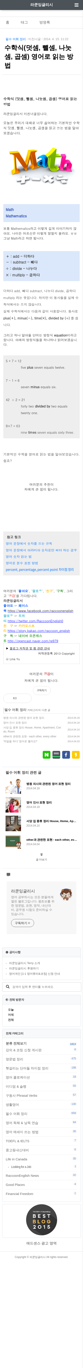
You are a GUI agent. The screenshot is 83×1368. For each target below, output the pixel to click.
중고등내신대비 (41, 1255)
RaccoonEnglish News (41, 1281)
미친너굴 (34, 39)
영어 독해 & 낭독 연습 (41, 1228)
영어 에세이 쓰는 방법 (41, 1237)
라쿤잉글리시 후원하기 (24, 1073)
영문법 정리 (41, 1164)
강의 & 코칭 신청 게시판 (41, 1155)
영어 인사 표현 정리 (15, 828)
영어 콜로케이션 (41, 1183)
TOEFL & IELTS (41, 1246)
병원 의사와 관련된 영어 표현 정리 (23, 823)
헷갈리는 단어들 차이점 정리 (41, 1173)
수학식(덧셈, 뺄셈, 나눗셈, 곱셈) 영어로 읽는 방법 (38, 56)
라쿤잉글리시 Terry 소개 (24, 1068)
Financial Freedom (41, 1299)
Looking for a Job (44, 1272)
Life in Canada (41, 1264)
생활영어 (41, 1210)
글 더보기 (41, 964)
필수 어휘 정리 (16, 39)
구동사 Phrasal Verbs (41, 1201)
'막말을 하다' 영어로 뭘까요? (20, 846)
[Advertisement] (41, 135)
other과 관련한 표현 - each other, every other (29, 841)
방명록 (44, 22)
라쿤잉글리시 (41, 5)
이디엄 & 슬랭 (41, 1192)
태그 (24, 22)
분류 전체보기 (16, 1149)
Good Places (41, 1290)
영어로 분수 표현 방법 (22, 668)
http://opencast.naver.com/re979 (33, 746)
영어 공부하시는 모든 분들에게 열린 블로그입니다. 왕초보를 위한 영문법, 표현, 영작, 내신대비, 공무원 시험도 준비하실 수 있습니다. (32, 1011)
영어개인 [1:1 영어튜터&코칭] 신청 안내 (34, 1079)
